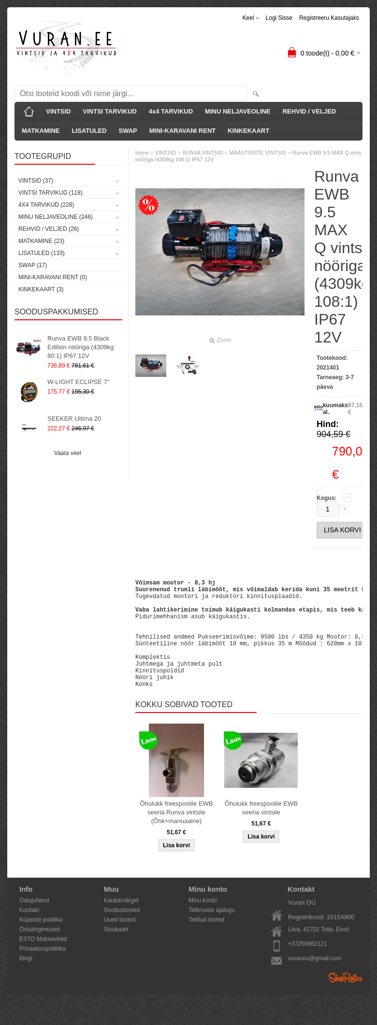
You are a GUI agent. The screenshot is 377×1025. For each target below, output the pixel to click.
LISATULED (89, 130)
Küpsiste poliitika (40, 943)
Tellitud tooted (206, 943)
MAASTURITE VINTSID (258, 153)
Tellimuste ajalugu (211, 933)
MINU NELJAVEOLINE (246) (55, 217)
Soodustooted (122, 933)
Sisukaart (116, 952)
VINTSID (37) (35, 180)
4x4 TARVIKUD (171, 111)
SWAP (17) (32, 265)
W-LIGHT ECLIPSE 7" (78, 381)
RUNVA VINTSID (203, 153)
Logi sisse (279, 17)
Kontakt (29, 933)
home (142, 153)
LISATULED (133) (41, 253)
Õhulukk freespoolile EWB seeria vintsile (261, 831)
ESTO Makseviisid (43, 962)
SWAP (127, 130)
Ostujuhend (34, 923)
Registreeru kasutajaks (329, 17)
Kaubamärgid (121, 923)
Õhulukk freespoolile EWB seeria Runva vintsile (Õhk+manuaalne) (176, 835)
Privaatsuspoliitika (42, 971)
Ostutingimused (39, 952)
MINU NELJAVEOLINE (238, 111)
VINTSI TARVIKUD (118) (50, 192)
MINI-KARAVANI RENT (182, 130)
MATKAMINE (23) (41, 241)
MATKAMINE (40, 130)
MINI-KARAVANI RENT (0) (52, 277)
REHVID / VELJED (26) (48, 229)
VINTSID (58, 111)
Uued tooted (119, 943)
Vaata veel (67, 453)
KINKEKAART (248, 130)
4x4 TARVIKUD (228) (46, 204)
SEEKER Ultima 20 (74, 418)
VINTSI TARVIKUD (109, 111)
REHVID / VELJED (309, 111)
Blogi (25, 981)
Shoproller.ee (345, 1001)
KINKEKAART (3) (41, 289)
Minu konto (202, 923)
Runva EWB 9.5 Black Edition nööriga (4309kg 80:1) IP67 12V (80, 347)
